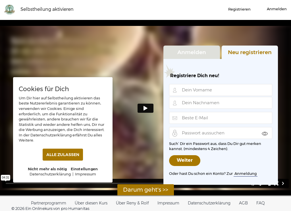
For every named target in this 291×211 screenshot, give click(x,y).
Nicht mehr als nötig (47, 169)
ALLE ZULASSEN (62, 154)
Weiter (185, 160)
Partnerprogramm (48, 203)
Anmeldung (245, 173)
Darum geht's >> (145, 189)
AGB (243, 203)
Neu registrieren (250, 51)
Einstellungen (84, 169)
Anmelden (191, 51)
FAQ (260, 203)
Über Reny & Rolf (132, 203)
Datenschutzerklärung (209, 203)
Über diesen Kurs (91, 203)
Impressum (168, 203)
